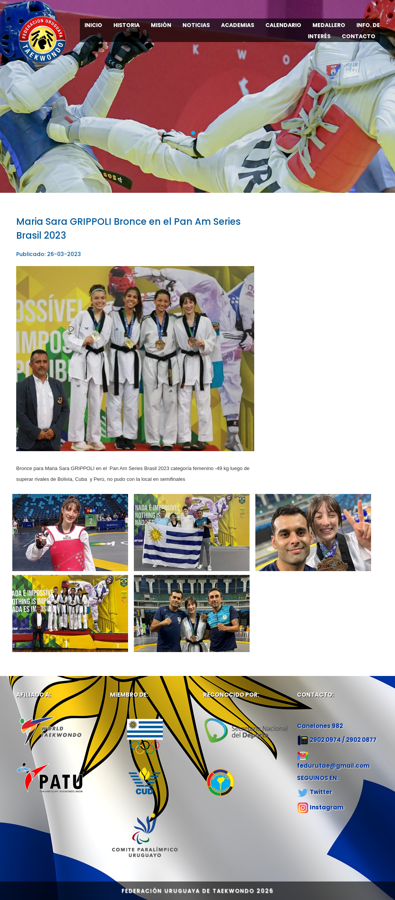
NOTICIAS (196, 25)
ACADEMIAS (237, 25)
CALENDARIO (283, 25)
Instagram (326, 807)
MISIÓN (161, 25)
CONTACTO (358, 36)
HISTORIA (126, 25)
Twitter (321, 792)
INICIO (93, 25)
